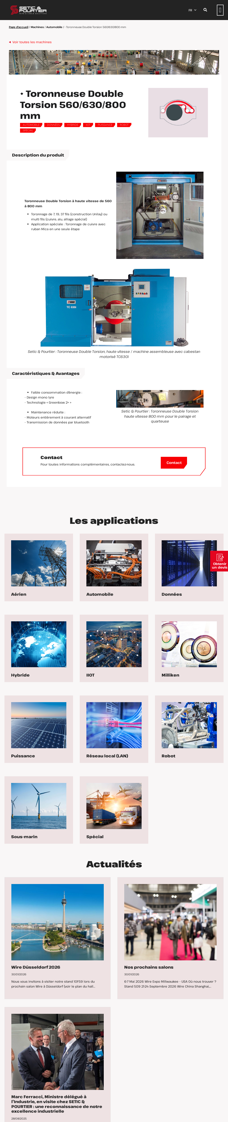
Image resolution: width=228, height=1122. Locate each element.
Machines (37, 27)
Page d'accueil (18, 27)
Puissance (105, 125)
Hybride (72, 125)
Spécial (28, 130)
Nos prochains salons (148, 967)
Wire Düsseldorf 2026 (35, 967)
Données (53, 125)
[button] (220, 10)
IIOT (88, 125)
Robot (124, 125)
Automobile (54, 27)
